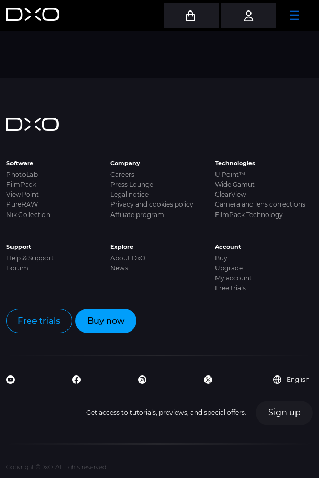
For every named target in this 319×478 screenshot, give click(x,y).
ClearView (230, 194)
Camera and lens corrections (260, 204)
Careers (122, 174)
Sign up (284, 412)
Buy (221, 258)
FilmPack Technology (249, 215)
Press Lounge (131, 184)
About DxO (127, 258)
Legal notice (129, 194)
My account (233, 278)
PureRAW (22, 204)
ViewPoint (22, 194)
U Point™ (230, 174)
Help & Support (30, 258)
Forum (17, 268)
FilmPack (21, 184)
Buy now (105, 321)
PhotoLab (22, 174)
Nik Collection (28, 215)
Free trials (230, 288)
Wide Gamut (235, 184)
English (291, 379)
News (119, 268)
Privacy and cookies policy (151, 204)
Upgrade (229, 268)
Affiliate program (137, 215)
